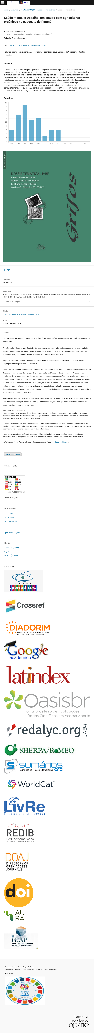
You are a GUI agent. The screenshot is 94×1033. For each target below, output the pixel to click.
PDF (8, 270)
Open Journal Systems (13, 532)
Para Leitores (9, 513)
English (7, 551)
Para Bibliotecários (11, 521)
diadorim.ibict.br (61, 442)
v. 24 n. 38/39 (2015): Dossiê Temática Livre (38, 10)
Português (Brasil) (11, 548)
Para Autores (9, 517)
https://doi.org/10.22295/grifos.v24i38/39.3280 (27, 45)
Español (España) (11, 555)
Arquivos (14, 10)
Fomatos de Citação (12, 302)
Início (6, 10)
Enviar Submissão (13, 454)
